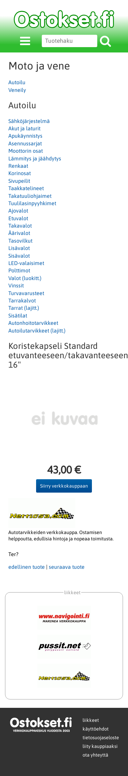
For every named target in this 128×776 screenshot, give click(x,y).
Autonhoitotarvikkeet (33, 323)
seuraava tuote (67, 567)
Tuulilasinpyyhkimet (32, 203)
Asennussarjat (25, 143)
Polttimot (19, 270)
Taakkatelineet (26, 188)
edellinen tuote (26, 567)
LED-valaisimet (26, 263)
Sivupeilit (19, 181)
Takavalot (20, 226)
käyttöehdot (96, 729)
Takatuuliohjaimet (29, 196)
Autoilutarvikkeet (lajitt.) (37, 331)
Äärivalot (19, 233)
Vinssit (16, 285)
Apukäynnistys (25, 136)
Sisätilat (17, 315)
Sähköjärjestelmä (29, 121)
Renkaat (18, 166)
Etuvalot (18, 218)
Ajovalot (18, 211)
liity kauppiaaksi (100, 746)
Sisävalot (19, 256)
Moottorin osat (25, 151)
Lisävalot (19, 248)
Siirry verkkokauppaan (64, 486)
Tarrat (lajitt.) (23, 308)
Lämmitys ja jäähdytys (34, 158)
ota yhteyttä (95, 755)
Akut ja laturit (24, 128)
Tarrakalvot (22, 300)
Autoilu (16, 82)
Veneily (17, 90)
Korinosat (19, 173)
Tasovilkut (20, 241)
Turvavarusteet (26, 293)
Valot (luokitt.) (24, 278)
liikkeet (91, 720)
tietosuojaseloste (101, 737)
